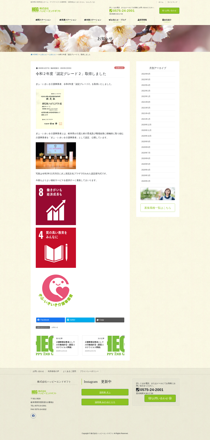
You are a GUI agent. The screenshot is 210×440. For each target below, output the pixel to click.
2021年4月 (145, 113)
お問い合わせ (169, 11)
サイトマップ (172, 2)
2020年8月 (145, 147)
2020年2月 (145, 181)
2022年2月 (145, 91)
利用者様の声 (53, 371)
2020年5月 (145, 164)
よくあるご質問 (69, 371)
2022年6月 (145, 74)
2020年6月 (145, 158)
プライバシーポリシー (89, 371)
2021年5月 (145, 108)
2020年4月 (145, 170)
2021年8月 (145, 102)
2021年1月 (145, 119)
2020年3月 (145, 175)
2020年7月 (145, 153)
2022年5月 (145, 79)
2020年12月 (146, 125)
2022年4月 (145, 85)
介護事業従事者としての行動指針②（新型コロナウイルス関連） (65, 344)
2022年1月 (145, 96)
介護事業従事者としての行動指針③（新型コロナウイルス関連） (94, 344)
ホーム (161, 2)
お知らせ (119, 68)
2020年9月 (145, 141)
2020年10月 (146, 136)
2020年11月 (146, 130)
